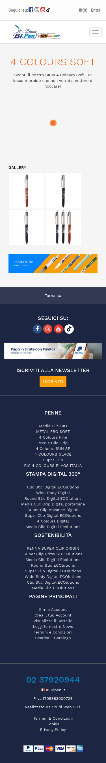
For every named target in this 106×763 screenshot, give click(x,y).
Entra (95, 10)
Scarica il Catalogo (53, 638)
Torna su (53, 295)
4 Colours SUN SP (53, 448)
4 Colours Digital (53, 521)
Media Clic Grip (53, 443)
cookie (52, 724)
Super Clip (53, 460)
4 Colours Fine (53, 437)
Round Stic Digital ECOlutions (53, 498)
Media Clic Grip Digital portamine (53, 504)
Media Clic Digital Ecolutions (52, 526)
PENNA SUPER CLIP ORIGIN (53, 548)
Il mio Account (53, 609)
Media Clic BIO (53, 426)
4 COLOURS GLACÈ (53, 454)
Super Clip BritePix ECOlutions (52, 554)
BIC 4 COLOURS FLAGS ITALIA (53, 465)
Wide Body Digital (53, 492)
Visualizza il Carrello (52, 621)
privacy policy (53, 729)
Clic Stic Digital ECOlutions (53, 487)
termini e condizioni (53, 718)
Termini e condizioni (53, 632)
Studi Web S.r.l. (66, 707)
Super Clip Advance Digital (52, 509)
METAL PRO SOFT (53, 431)
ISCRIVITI (53, 381)
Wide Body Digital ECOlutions (53, 576)
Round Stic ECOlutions (53, 565)
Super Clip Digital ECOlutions (53, 515)
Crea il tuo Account (53, 615)
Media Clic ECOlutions (53, 588)
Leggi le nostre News (53, 626)
